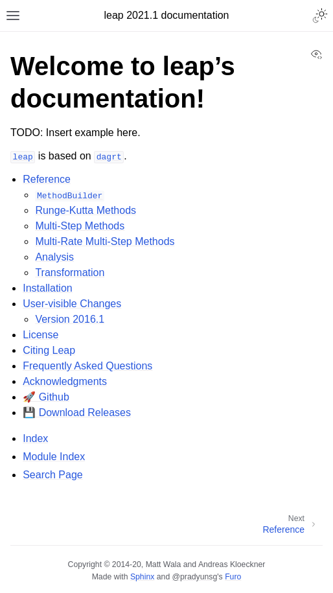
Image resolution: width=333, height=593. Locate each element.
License (40, 334)
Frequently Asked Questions (87, 365)
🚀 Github (46, 396)
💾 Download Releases (77, 412)
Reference (47, 179)
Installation (48, 288)
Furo (233, 576)
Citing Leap (49, 350)
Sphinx (142, 576)
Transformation (69, 272)
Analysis (54, 256)
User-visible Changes (72, 303)
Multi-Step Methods (79, 225)
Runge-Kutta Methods (85, 210)
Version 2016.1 (69, 319)
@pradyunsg (195, 576)
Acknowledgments (65, 381)
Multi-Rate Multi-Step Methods (104, 241)
